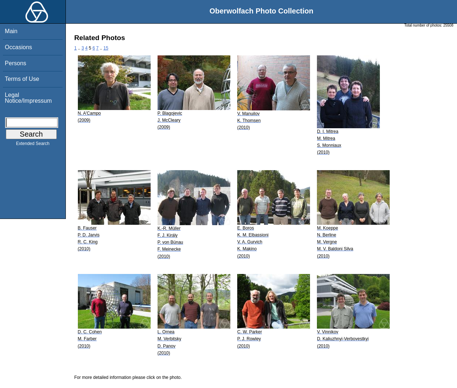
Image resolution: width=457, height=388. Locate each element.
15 (105, 48)
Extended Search (32, 145)
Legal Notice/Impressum (28, 98)
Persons (15, 63)
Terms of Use (22, 79)
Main (11, 31)
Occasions (18, 47)
